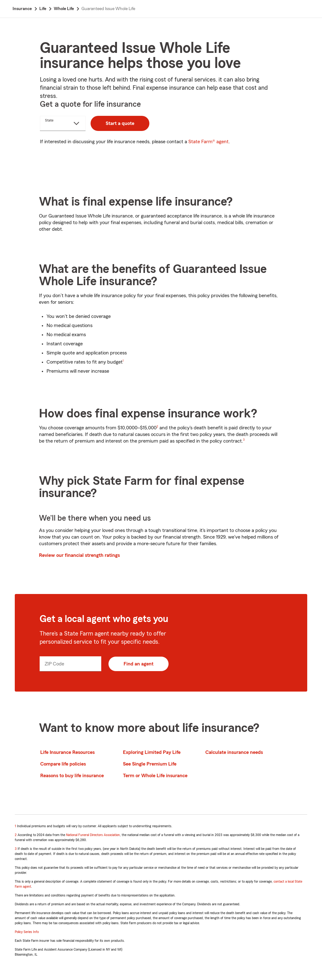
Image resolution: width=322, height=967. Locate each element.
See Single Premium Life (149, 763)
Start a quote (120, 123)
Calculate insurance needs (234, 752)
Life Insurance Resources (67, 752)
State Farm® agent (208, 141)
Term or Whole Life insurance (155, 775)
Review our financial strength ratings (79, 555)
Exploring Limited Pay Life (151, 752)
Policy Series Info (27, 932)
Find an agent (138, 663)
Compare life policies (63, 763)
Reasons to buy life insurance (72, 775)
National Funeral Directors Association (93, 835)
